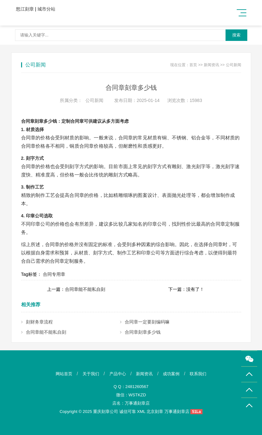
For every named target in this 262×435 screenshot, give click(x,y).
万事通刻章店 (137, 403)
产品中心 (117, 373)
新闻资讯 (211, 65)
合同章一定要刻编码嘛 (147, 321)
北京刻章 (155, 411)
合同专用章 (54, 274)
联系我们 (198, 373)
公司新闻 (233, 65)
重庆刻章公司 (105, 411)
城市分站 (46, 9)
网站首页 (64, 373)
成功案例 (171, 373)
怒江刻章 (25, 9)
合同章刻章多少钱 (143, 332)
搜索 (236, 35)
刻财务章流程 (39, 321)
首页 (193, 65)
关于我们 (91, 373)
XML (141, 411)
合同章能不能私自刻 (85, 289)
